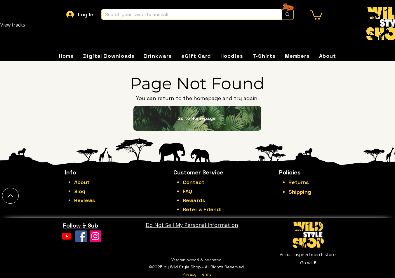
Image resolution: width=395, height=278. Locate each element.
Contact (193, 182)
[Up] (10, 196)
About (82, 182)
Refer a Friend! (202, 209)
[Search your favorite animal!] (187, 14)
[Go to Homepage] (197, 118)
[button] (316, 14)
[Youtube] (66, 236)
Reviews (84, 200)
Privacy (189, 274)
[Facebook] (81, 236)
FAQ (187, 191)
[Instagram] (95, 236)
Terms (206, 274)
